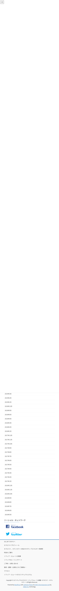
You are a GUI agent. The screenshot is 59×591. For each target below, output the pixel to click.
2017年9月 (8, 448)
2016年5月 (8, 515)
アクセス (7, 571)
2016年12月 (8, 485)
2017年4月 (8, 469)
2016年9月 (8, 498)
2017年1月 (8, 481)
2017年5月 (8, 465)
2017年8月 (8, 452)
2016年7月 (8, 506)
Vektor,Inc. (26, 587)
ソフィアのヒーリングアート (13, 560)
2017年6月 (8, 460)
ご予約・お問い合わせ (11, 563)
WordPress (17, 585)
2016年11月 (8, 490)
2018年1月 (8, 431)
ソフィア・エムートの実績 (12, 556)
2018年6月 (8, 415)
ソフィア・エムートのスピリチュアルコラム (18, 575)
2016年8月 (8, 502)
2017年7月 (8, 456)
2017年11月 (8, 440)
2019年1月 (8, 402)
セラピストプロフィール (11, 545)
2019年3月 (8, 394)
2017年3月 (8, 473)
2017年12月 (8, 435)
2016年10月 (8, 494)
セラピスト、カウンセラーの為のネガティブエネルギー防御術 (23, 549)
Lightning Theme (28, 585)
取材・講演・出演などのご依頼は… (15, 567)
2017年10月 (8, 444)
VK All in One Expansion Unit (42, 585)
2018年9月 (8, 410)
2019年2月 (8, 398)
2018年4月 (8, 419)
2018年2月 (8, 427)
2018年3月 (8, 423)
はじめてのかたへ (9, 541)
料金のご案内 (8, 552)
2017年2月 (8, 477)
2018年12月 (8, 406)
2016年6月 (8, 510)
